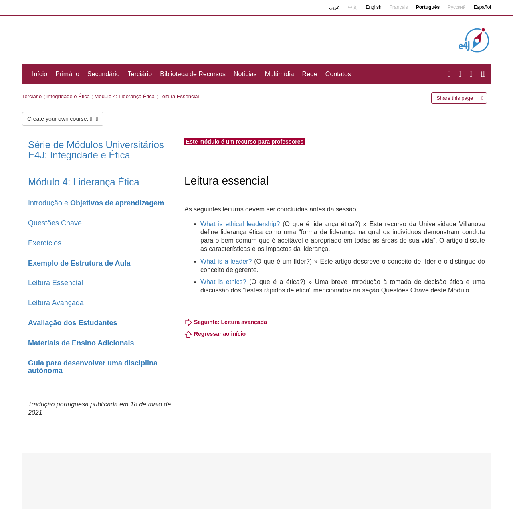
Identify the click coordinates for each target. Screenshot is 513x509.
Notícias (245, 74)
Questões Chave (55, 223)
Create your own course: (62, 119)
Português (428, 7)
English (373, 7)
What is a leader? (226, 261)
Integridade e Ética (68, 96)
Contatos (338, 74)
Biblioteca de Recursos (193, 74)
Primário (67, 74)
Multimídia (279, 74)
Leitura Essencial (179, 96)
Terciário (140, 74)
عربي (334, 7)
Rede (309, 74)
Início (39, 74)
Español (482, 7)
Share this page (454, 98)
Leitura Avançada (56, 303)
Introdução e (96, 203)
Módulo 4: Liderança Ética (125, 96)
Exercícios (44, 243)
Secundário (103, 74)
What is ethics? (223, 281)
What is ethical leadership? (240, 224)
